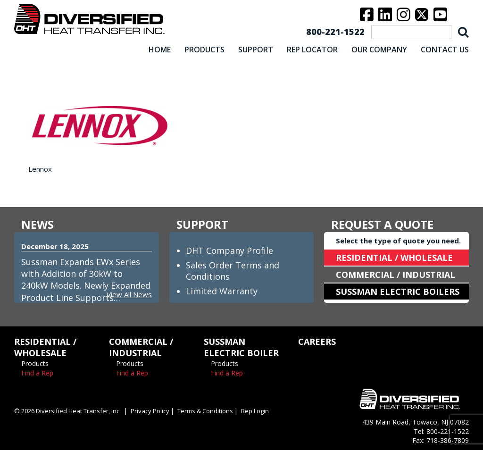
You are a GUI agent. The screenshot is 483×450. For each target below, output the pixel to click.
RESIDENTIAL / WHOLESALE (394, 257)
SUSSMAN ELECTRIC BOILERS (397, 291)
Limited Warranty (222, 291)
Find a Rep (37, 372)
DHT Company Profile (229, 250)
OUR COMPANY (379, 49)
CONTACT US (445, 49)
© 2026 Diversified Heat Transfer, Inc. (67, 411)
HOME (160, 49)
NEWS (37, 224)
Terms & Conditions (205, 411)
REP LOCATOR (312, 49)
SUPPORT (255, 49)
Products (35, 363)
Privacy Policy (150, 411)
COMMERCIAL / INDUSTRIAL (395, 274)
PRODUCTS (204, 49)
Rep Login (255, 411)
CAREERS (317, 341)
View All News (129, 294)
